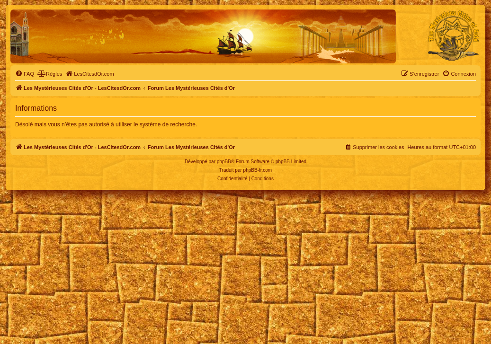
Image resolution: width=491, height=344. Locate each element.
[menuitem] (24, 73)
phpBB (224, 161)
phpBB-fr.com (257, 170)
